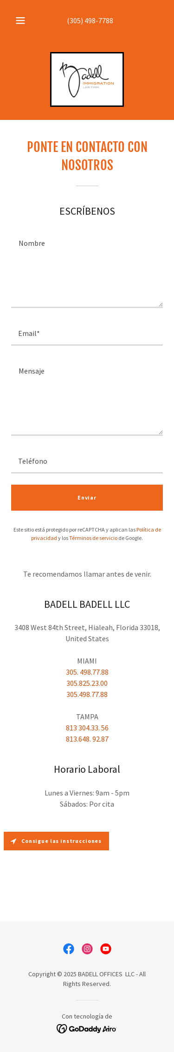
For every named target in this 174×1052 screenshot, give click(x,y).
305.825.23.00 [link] (87, 683)
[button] (20, 20)
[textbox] (87, 268)
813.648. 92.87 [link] (87, 738)
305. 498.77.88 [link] (87, 672)
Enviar (87, 497)
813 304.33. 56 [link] (87, 727)
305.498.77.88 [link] (87, 694)
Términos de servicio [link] (93, 537)
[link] (87, 79)
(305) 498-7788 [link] (90, 20)
